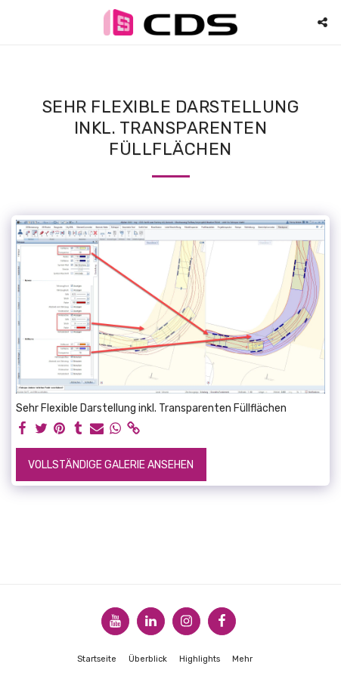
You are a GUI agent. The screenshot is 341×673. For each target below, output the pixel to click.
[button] (16, 22)
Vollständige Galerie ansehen (111, 464)
